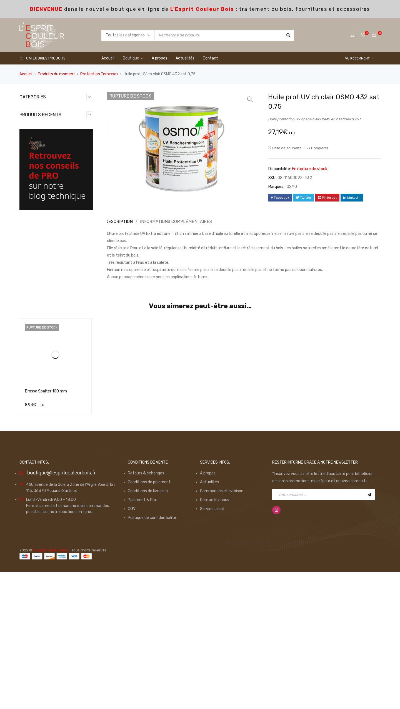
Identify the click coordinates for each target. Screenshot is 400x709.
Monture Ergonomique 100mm (68, 209)
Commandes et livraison (221, 628)
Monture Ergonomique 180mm (68, 282)
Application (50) (39, 108)
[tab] (118, 221)
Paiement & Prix (142, 637)
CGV (132, 645)
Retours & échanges (146, 610)
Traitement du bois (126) (47, 179)
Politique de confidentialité (152, 654)
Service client (212, 645)
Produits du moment (56, 74)
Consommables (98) (43, 117)
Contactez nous (214, 637)
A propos (208, 610)
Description (119, 221)
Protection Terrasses (99, 74)
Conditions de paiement (149, 619)
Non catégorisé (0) (42, 135)
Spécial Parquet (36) (43, 170)
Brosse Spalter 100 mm (46, 533)
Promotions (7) (38, 161)
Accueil (25, 74)
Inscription (369, 631)
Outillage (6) (36, 143)
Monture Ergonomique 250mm (68, 245)
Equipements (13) (41, 126)
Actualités (209, 619)
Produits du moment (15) (47, 152)
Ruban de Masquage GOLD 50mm (66, 318)
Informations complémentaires (172, 221)
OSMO (292, 186)
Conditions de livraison (148, 628)
